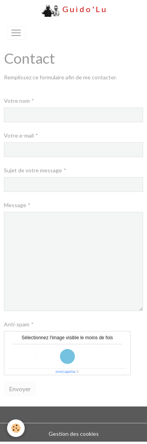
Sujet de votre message (33, 170)
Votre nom (17, 100)
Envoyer (20, 388)
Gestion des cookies (74, 433)
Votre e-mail (19, 135)
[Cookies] (16, 428)
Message (15, 205)
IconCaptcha (66, 372)
